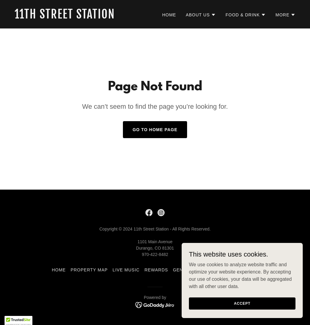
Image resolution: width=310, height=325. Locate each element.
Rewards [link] (156, 269)
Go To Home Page (155, 129)
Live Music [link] (126, 269)
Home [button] (59, 269)
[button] (201, 14)
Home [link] (169, 14)
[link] (82, 16)
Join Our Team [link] (239, 269)
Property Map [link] (89, 269)
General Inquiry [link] (194, 269)
